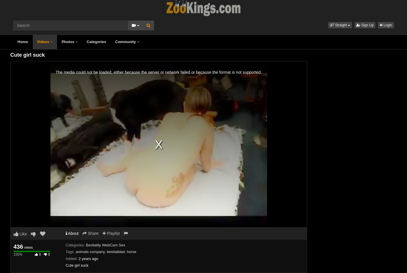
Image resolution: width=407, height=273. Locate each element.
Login (386, 25)
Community (127, 42)
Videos (45, 42)
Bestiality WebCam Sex (105, 245)
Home (23, 42)
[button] (340, 25)
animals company (90, 252)
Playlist (111, 233)
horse (131, 252)
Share (90, 233)
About (72, 233)
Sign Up (365, 25)
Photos (70, 42)
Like (20, 234)
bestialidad (116, 252)
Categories (96, 42)
